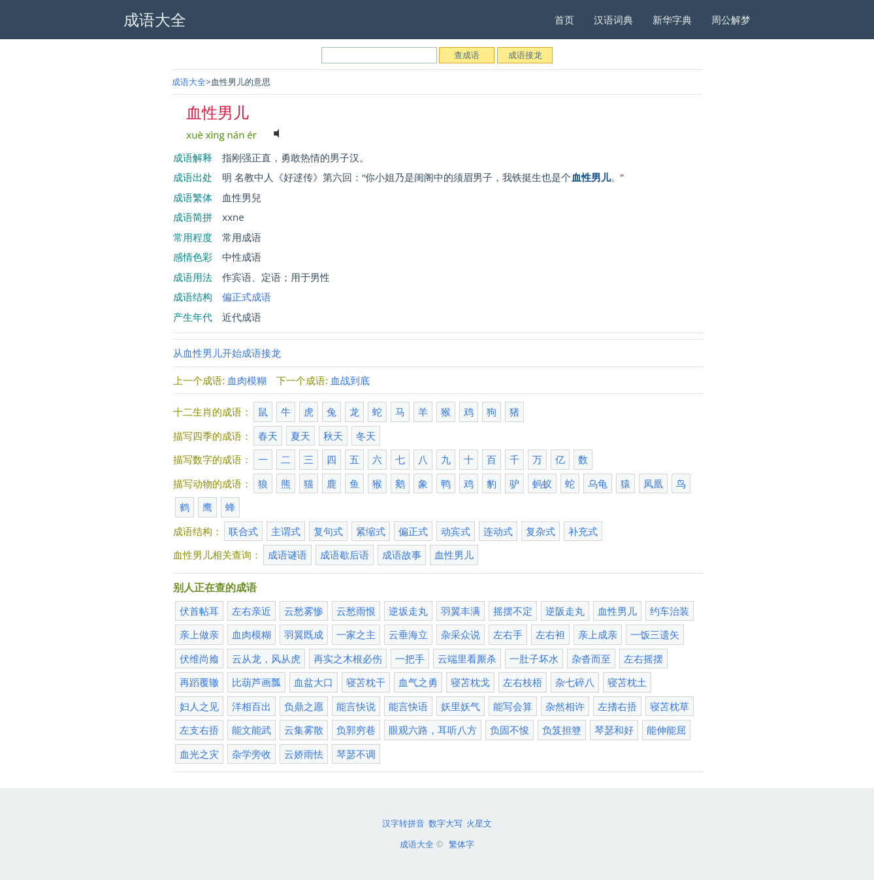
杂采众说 (460, 634)
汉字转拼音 (403, 823)
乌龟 (597, 483)
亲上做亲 (199, 634)
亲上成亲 (597, 634)
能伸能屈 (666, 729)
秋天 (333, 435)
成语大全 (189, 82)
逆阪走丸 (565, 610)
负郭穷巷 (356, 729)
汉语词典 (613, 19)
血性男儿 (454, 554)
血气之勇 (418, 682)
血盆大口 (313, 682)
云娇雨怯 (303, 753)
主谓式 (285, 531)
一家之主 (356, 634)
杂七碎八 (574, 682)
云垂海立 (408, 634)
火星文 (479, 823)
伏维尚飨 (199, 658)
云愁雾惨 (303, 610)
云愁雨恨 (356, 610)
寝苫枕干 (365, 682)
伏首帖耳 (199, 610)
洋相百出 (251, 706)
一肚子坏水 (534, 658)
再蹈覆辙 (199, 682)
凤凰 (653, 483)
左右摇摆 (643, 658)
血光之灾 (199, 753)
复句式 (328, 531)
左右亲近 (251, 610)
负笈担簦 (561, 729)
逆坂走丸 (408, 610)
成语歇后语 (344, 554)
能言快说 (356, 706)
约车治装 (669, 610)
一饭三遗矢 (654, 634)
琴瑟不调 (356, 753)
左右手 (508, 634)
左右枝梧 (522, 682)
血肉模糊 (247, 380)
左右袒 (550, 634)
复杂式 (540, 531)
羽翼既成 (303, 634)
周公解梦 (731, 19)
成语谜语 (287, 554)
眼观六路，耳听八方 (433, 729)
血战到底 (350, 380)
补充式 (583, 531)
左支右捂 (199, 729)
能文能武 (251, 729)
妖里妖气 (460, 706)
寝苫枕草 (669, 706)
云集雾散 (303, 729)
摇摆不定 (512, 610)
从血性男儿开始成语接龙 (227, 352)
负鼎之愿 (303, 706)
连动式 (498, 531)
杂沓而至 (591, 658)
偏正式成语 (246, 296)
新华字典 (672, 19)
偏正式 (413, 531)
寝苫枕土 (627, 682)
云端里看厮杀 (467, 658)
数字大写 (445, 823)
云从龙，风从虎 (266, 658)
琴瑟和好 (614, 729)
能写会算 (512, 706)
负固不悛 (509, 729)
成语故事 (401, 554)
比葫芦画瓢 (256, 682)
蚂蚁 (542, 483)
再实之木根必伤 (348, 658)
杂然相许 (565, 706)
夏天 (300, 435)
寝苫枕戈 (470, 682)
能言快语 (408, 706)
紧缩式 (370, 531)
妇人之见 (199, 706)
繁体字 (461, 844)
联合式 (243, 531)
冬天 (366, 435)
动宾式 (455, 531)
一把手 (410, 658)
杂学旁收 (251, 753)
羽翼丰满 (460, 610)
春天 (268, 435)
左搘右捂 (617, 706)
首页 (564, 19)
